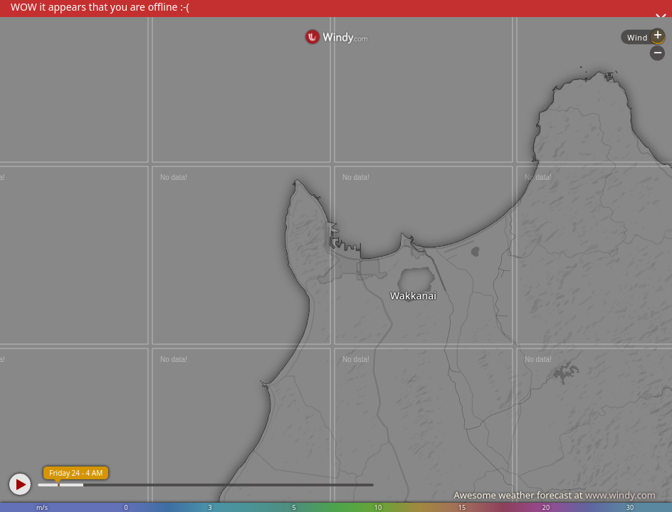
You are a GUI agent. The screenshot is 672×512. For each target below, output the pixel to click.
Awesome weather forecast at (554, 495)
